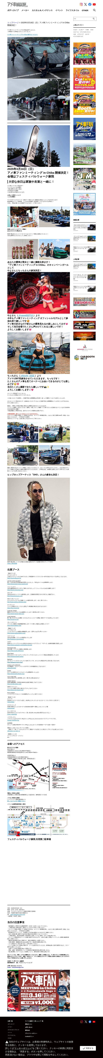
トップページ (13, 23)
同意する (87, 1048)
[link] (17, 914)
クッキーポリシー (23, 1048)
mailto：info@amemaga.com (15, 967)
